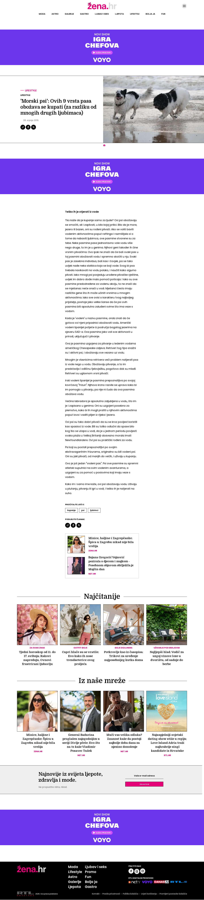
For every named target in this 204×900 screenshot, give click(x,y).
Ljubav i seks (102, 13)
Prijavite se (144, 784)
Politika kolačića (130, 894)
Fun (163, 13)
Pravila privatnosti (111, 894)
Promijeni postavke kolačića (173, 894)
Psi (82, 510)
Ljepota (119, 13)
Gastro (84, 13)
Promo (90, 872)
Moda (42, 13)
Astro (55, 13)
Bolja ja (150, 13)
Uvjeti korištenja (149, 894)
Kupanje (71, 510)
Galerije (69, 13)
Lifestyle (134, 13)
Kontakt (96, 894)
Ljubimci (94, 510)
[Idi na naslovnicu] (102, 9)
